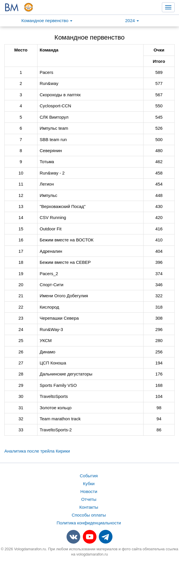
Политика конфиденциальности (89, 522)
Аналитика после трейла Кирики (37, 450)
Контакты (88, 507)
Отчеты (88, 499)
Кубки (89, 483)
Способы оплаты (89, 514)
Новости (88, 491)
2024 (132, 20)
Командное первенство (47, 20)
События (89, 475)
